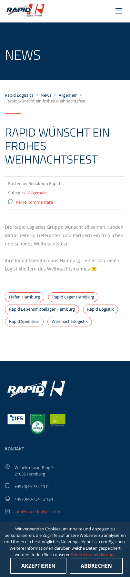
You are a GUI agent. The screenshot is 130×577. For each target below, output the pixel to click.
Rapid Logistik (100, 309)
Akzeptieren (38, 565)
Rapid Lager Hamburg (73, 297)
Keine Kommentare (34, 202)
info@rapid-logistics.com (38, 511)
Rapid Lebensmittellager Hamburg (42, 309)
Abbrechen (96, 565)
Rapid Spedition (24, 321)
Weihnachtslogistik (70, 321)
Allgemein (37, 193)
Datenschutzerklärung (92, 554)
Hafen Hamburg (24, 297)
